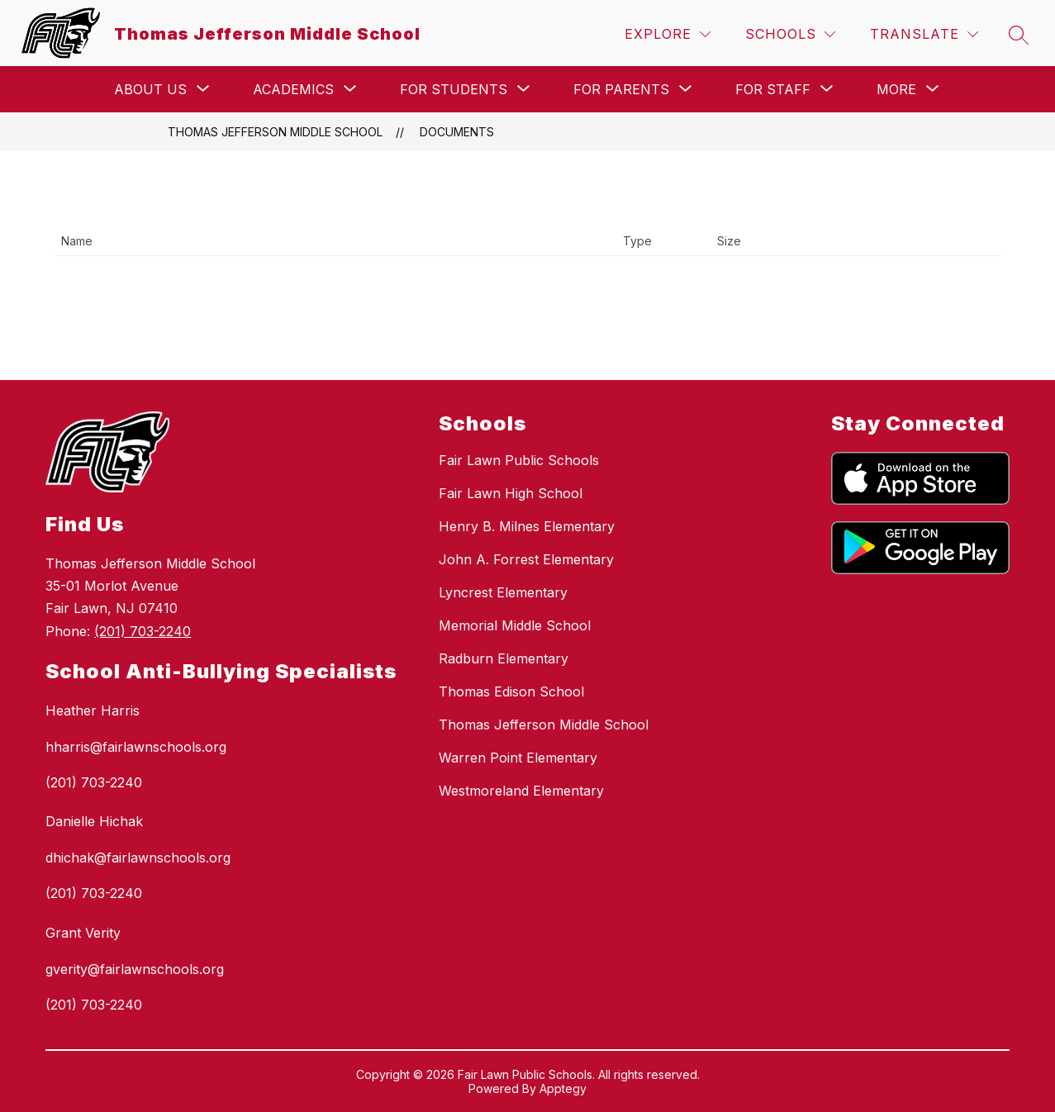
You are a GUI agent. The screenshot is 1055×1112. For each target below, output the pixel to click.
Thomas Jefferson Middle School (275, 132)
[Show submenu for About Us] (150, 89)
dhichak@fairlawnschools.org (137, 857)
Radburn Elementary (503, 658)
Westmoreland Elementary (521, 790)
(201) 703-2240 (142, 631)
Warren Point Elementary (518, 757)
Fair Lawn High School (510, 493)
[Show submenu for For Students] (453, 89)
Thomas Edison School (511, 691)
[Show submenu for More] (896, 89)
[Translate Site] (924, 34)
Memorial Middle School (515, 625)
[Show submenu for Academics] (293, 89)
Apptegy (563, 1088)
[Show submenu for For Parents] (621, 89)
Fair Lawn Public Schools (519, 460)
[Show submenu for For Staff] (772, 89)
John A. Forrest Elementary (526, 559)
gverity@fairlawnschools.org (134, 969)
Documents (457, 132)
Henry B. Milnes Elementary (527, 526)
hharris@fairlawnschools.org (135, 747)
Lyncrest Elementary (503, 592)
